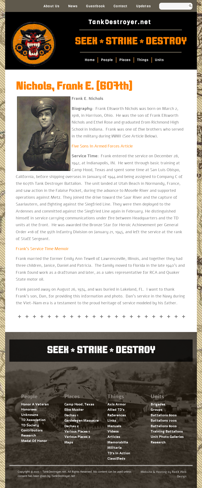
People (107, 60)
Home (90, 60)
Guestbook (95, 6)
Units (159, 60)
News (73, 6)
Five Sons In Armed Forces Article (102, 146)
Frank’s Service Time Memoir (42, 249)
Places (124, 60)
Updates (143, 6)
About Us (51, 6)
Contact (120, 6)
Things (142, 60)
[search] (171, 6)
